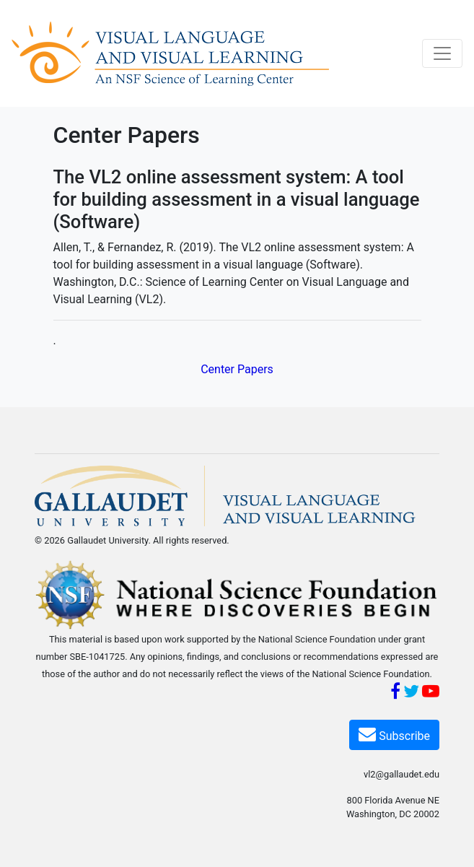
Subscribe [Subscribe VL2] (394, 734)
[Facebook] (395, 693)
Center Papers (237, 369)
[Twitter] (411, 693)
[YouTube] (430, 693)
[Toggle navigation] (442, 53)
